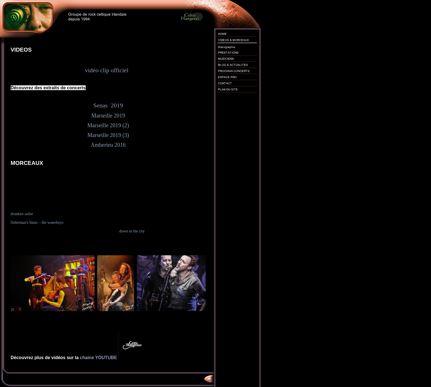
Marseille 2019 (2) (108, 125)
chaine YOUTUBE (99, 357)
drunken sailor (22, 214)
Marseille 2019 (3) (108, 135)
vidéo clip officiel (108, 70)
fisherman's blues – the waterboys (37, 222)
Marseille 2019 (108, 115)
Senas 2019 (108, 105)
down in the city (132, 231)
